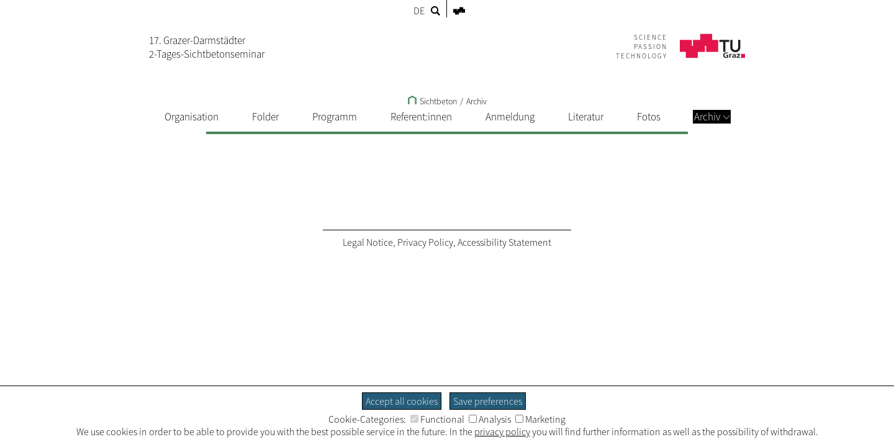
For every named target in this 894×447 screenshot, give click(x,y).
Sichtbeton (432, 101)
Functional (437, 419)
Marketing (540, 419)
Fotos (649, 117)
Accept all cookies (402, 401)
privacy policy (502, 431)
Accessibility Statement (504, 242)
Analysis (490, 419)
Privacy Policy (425, 242)
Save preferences (487, 401)
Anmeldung (510, 117)
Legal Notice (368, 242)
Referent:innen (421, 117)
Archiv (711, 117)
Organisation (192, 117)
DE (419, 10)
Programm (334, 117)
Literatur (585, 117)
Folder (265, 117)
